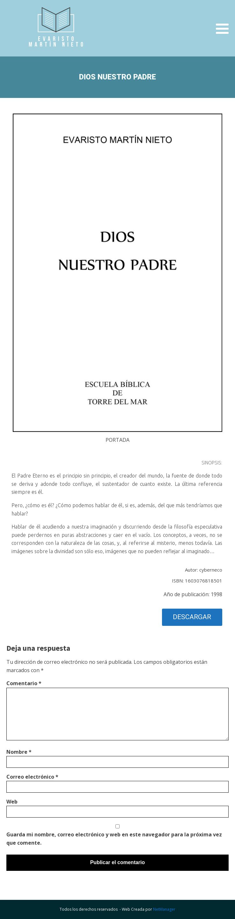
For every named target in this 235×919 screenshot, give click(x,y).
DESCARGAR (192, 617)
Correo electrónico (32, 776)
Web (12, 801)
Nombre (19, 751)
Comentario (23, 683)
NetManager (164, 909)
